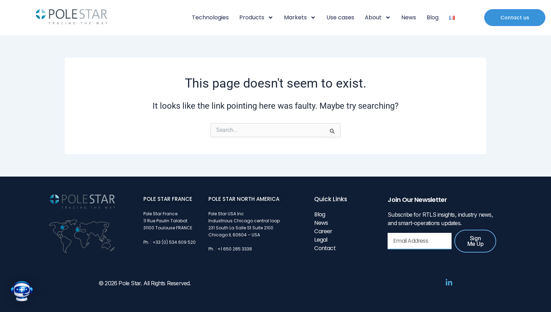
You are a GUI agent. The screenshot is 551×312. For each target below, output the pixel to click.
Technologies (210, 17)
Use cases (340, 17)
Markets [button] (300, 17)
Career (323, 231)
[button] (22, 291)
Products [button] (256, 17)
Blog (433, 17)
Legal (320, 240)
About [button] (378, 17)
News (408, 17)
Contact (324, 248)
